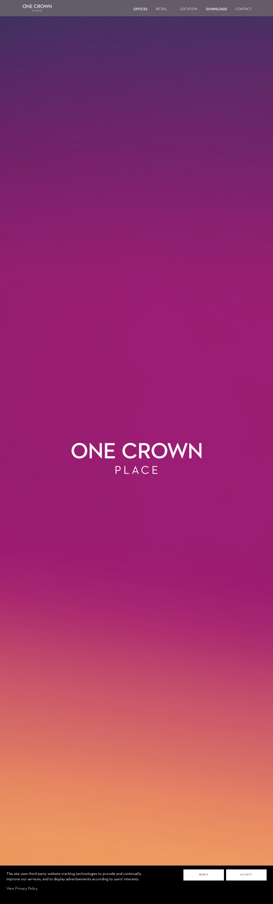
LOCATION (188, 9)
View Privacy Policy (22, 888)
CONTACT (243, 9)
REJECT (203, 874)
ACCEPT (246, 874)
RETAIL (161, 9)
